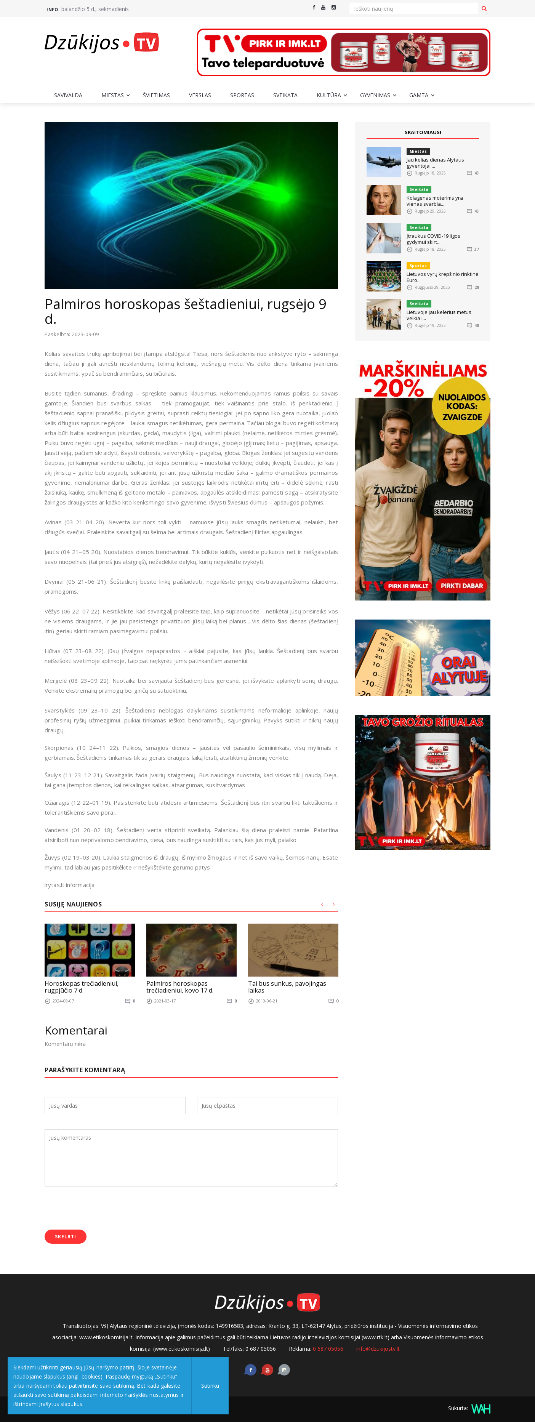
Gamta (418, 95)
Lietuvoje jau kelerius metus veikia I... (439, 315)
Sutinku (210, 1385)
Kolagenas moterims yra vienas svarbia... (435, 200)
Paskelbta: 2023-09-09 (72, 334)
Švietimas (156, 95)
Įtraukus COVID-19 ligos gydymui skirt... (433, 238)
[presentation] (102, 1208)
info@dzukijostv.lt (378, 1348)
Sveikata (285, 95)
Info (52, 9)
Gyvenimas (375, 95)
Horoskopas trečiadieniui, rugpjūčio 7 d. (82, 986)
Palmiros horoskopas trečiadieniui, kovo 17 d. (179, 986)
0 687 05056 (328, 1348)
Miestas (112, 95)
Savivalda (68, 95)
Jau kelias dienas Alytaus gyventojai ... (435, 162)
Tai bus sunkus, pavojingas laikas (287, 986)
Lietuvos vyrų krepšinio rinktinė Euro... (442, 277)
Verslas (200, 95)
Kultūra (329, 95)
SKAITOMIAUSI (423, 132)
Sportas (242, 95)
